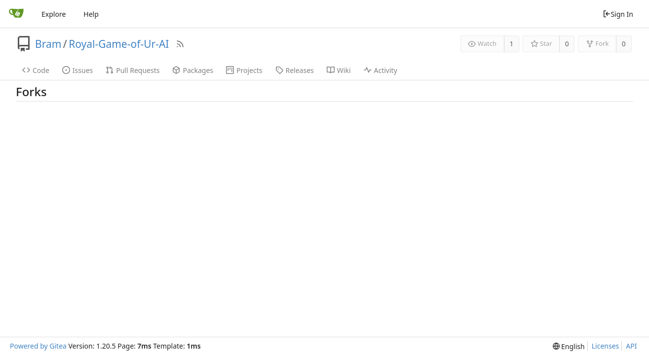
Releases (294, 70)
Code (35, 70)
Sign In (618, 14)
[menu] (569, 346)
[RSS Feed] (180, 43)
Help (91, 14)
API (631, 346)
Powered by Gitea (38, 346)
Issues (77, 70)
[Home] (16, 13)
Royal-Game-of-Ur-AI (119, 44)
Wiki (339, 70)
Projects (244, 70)
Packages (192, 70)
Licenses (605, 346)
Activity (380, 70)
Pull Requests (132, 70)
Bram (48, 44)
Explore (53, 14)
